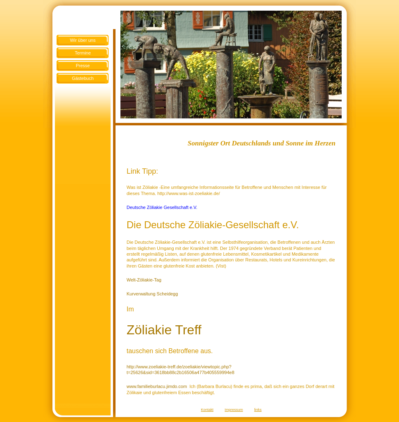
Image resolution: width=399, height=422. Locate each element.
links (258, 410)
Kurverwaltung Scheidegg (152, 293)
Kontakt (207, 410)
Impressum (234, 410)
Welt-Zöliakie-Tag (144, 279)
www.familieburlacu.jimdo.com (157, 386)
